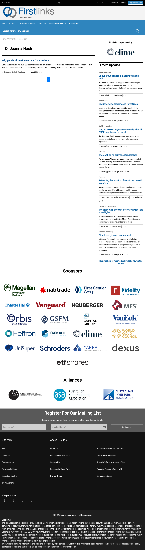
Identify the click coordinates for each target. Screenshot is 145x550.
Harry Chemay (106, 121)
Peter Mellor (114, 197)
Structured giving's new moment (115, 235)
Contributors (42, 23)
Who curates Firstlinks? (60, 455)
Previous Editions (27, 23)
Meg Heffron (105, 146)
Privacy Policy (56, 476)
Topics (13, 23)
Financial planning (106, 232)
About (123, 3)
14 (127, 172)
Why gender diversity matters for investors (25, 60)
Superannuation (105, 72)
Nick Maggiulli (105, 172)
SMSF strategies (105, 126)
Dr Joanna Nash (9, 72)
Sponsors (114, 3)
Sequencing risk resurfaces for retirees (118, 104)
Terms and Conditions (106, 455)
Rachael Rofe (105, 255)
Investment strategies (107, 206)
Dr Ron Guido (20, 72)
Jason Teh (104, 226)
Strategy (102, 152)
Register (127, 427)
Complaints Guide (104, 476)
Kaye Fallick (105, 95)
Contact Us (55, 462)
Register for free (135, 3)
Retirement (103, 101)
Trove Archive (8, 483)
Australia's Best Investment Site (111, 462)
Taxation (102, 177)
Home (4, 23)
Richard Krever (124, 197)
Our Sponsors (8, 462)
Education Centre (58, 23)
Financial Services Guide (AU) (109, 469)
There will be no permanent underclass (118, 155)
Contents (6, 455)
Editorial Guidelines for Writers (110, 448)
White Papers (76, 23)
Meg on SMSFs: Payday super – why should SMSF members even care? (120, 131)
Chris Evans (105, 197)
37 (125, 95)
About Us (54, 448)
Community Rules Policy (60, 469)
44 (101, 201)
